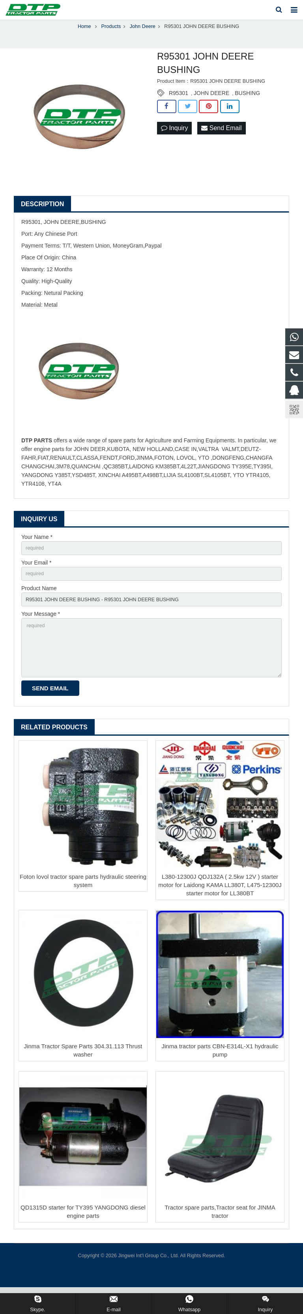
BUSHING (247, 107)
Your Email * (36, 579)
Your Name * (36, 551)
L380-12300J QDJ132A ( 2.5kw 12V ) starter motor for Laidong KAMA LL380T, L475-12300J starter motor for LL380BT (220, 911)
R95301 (178, 107)
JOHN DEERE (211, 107)
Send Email (221, 143)
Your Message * (40, 633)
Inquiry (174, 143)
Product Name (38, 606)
